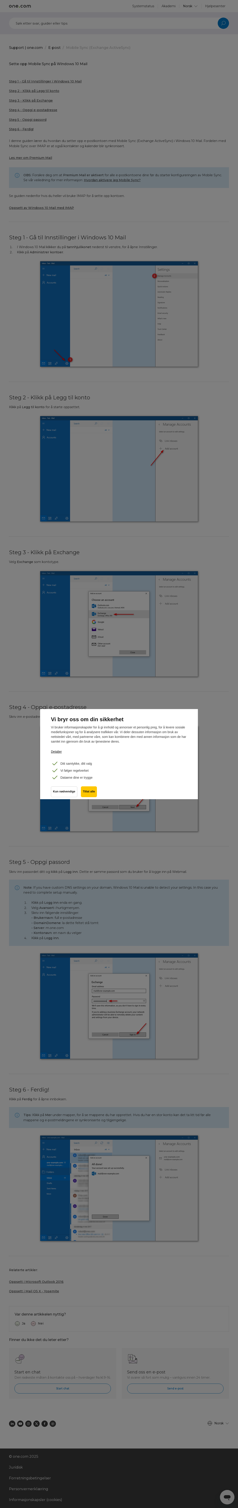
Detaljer (56, 751)
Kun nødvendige (64, 791)
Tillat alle (89, 791)
